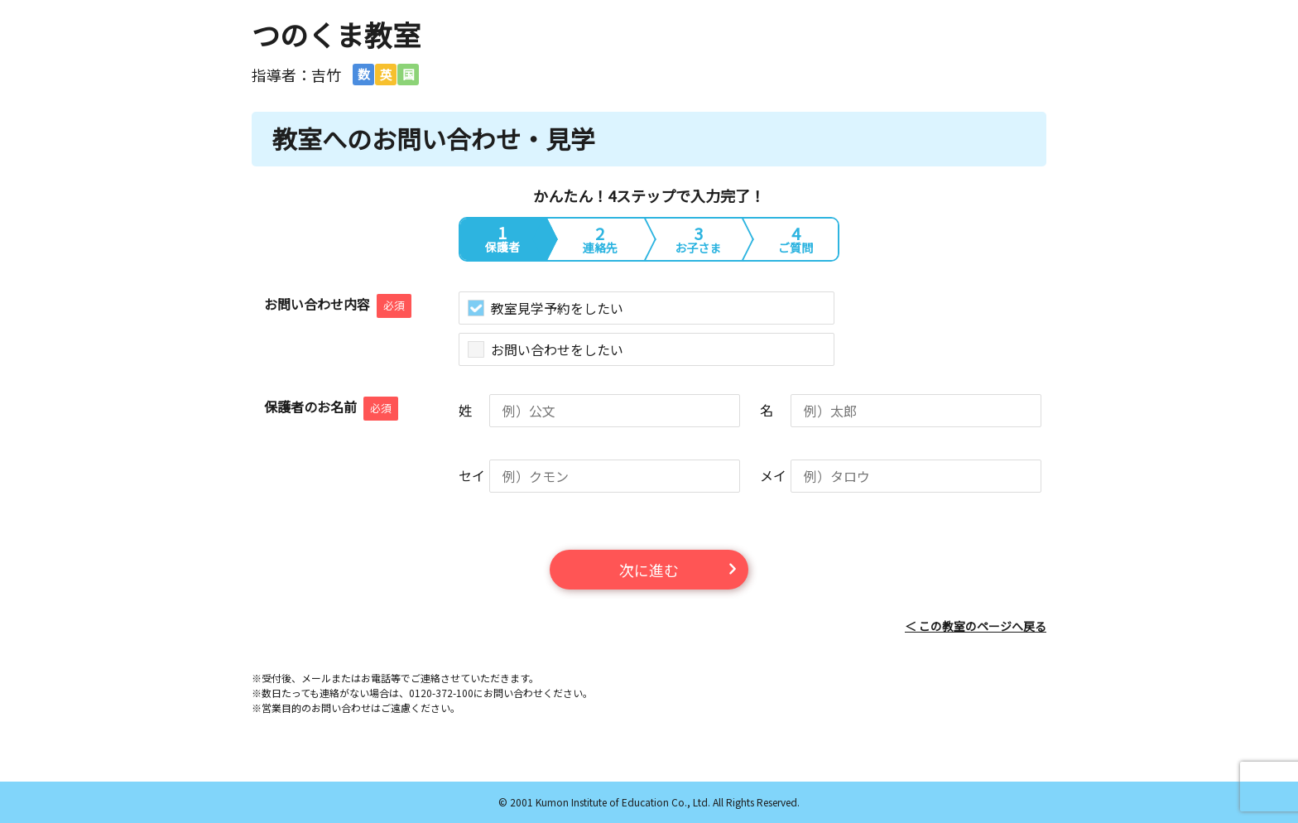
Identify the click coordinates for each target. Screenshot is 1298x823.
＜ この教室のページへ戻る (975, 626)
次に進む (649, 569)
